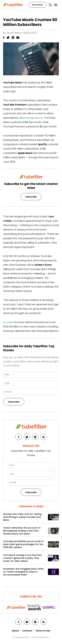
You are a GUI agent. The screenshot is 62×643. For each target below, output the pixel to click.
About (15, 631)
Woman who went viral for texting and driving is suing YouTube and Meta (22, 517)
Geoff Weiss (14, 33)
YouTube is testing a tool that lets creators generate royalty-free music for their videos (22, 558)
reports (31, 118)
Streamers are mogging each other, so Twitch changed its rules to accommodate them (23, 571)
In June (7, 322)
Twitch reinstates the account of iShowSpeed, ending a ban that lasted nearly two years (22, 530)
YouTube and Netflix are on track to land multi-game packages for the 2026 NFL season (23, 544)
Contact (27, 631)
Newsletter (37, 4)
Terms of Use (42, 631)
